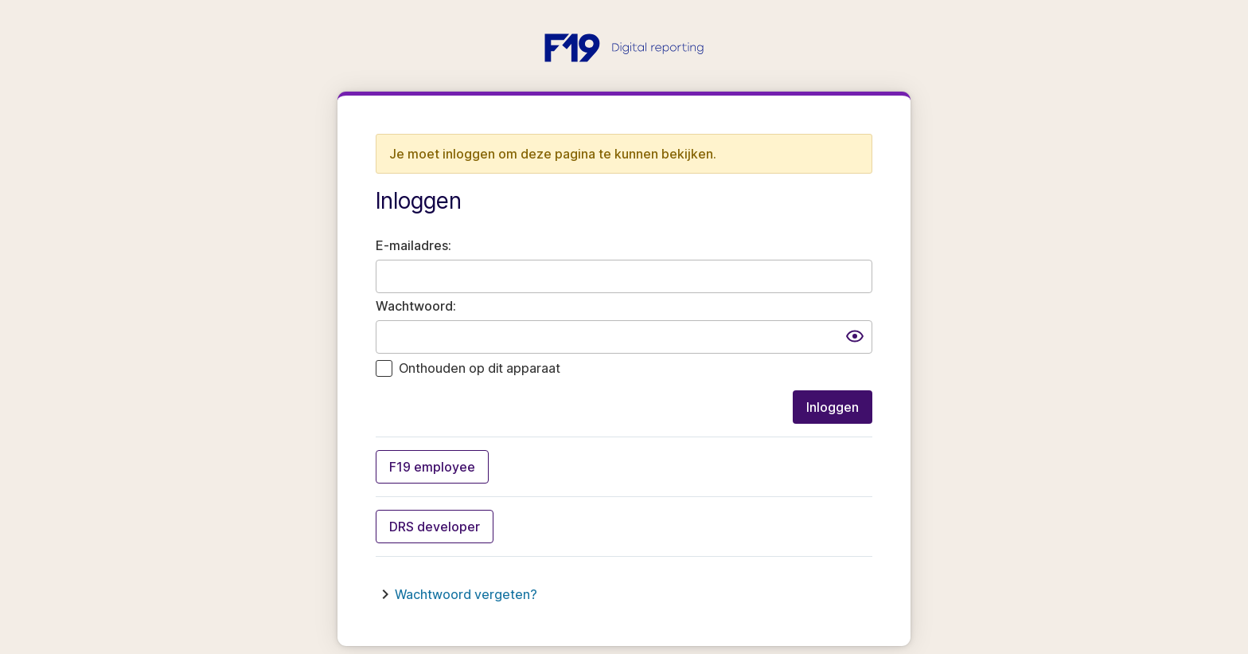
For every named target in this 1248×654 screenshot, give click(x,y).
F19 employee (432, 467)
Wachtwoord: (416, 306)
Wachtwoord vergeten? (466, 594)
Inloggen (832, 407)
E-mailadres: (413, 245)
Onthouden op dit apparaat (479, 368)
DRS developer (434, 527)
